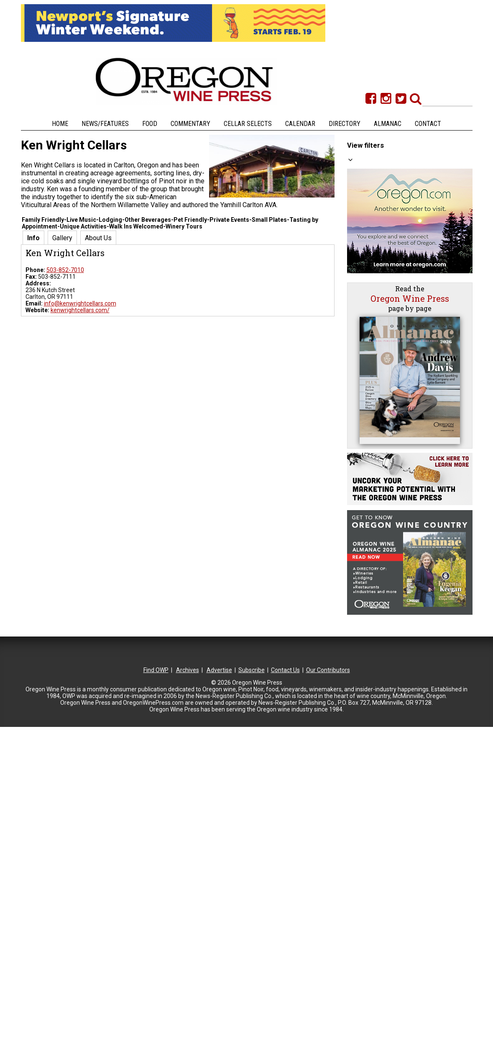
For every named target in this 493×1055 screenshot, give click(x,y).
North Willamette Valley (390, 397)
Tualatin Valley (379, 445)
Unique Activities (394, 268)
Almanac (387, 124)
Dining (380, 300)
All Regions (370, 349)
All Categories (373, 157)
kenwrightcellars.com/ (80, 310)
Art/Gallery (386, 260)
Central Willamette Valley (393, 373)
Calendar (300, 124)
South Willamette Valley (391, 429)
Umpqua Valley (379, 452)
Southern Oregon (382, 437)
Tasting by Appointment (404, 189)
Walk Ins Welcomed (397, 197)
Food (149, 124)
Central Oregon (380, 365)
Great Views (388, 229)
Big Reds (383, 173)
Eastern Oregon (380, 389)
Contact (428, 124)
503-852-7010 (65, 270)
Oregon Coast (378, 405)
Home (60, 124)
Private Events (391, 276)
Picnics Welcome (394, 324)
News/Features (105, 124)
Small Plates (388, 308)
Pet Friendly (387, 213)
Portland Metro (379, 413)
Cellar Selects (248, 124)
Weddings (385, 284)
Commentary (190, 124)
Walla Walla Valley (383, 460)
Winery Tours (389, 244)
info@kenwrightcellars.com (80, 303)
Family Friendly (391, 221)
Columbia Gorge (381, 381)
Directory (344, 124)
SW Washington (380, 421)
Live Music (385, 252)
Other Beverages (394, 181)
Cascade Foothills (383, 357)
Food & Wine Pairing (398, 316)
